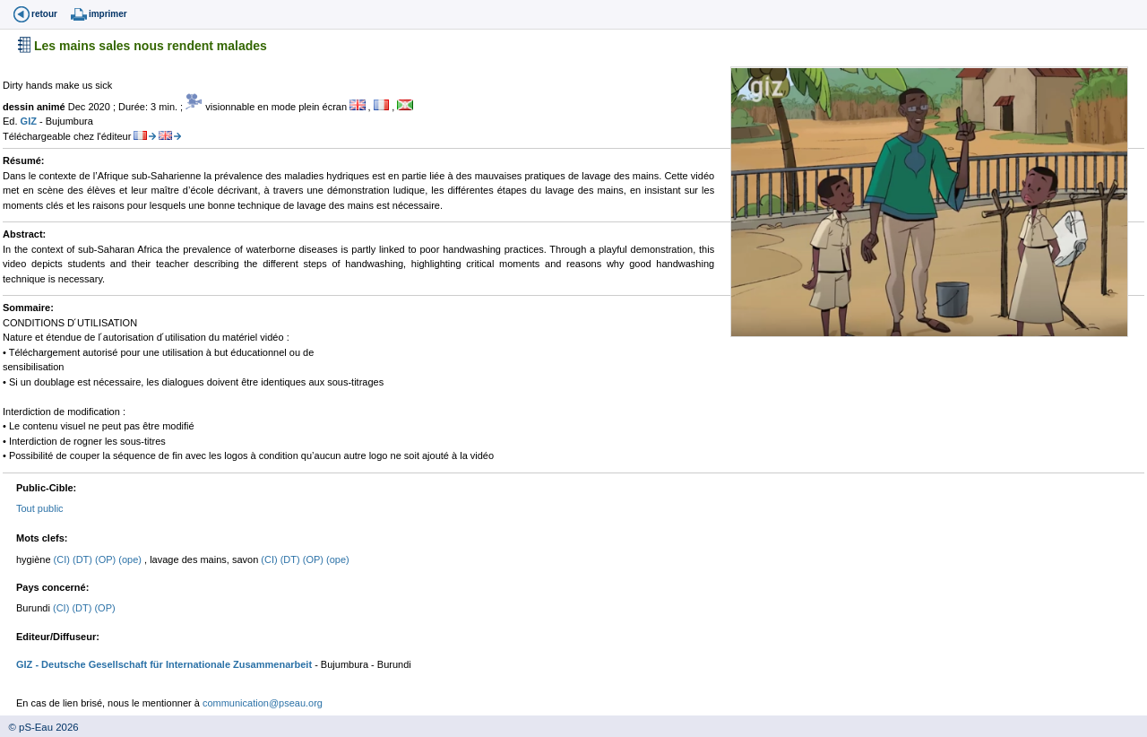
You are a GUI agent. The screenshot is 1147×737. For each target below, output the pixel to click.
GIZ (30, 121)
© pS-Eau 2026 (39, 727)
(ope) (131, 559)
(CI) (63, 559)
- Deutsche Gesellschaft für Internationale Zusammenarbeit (172, 664)
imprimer (108, 14)
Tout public (40, 508)
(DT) (84, 559)
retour (44, 14)
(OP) (106, 559)
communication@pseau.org (263, 703)
